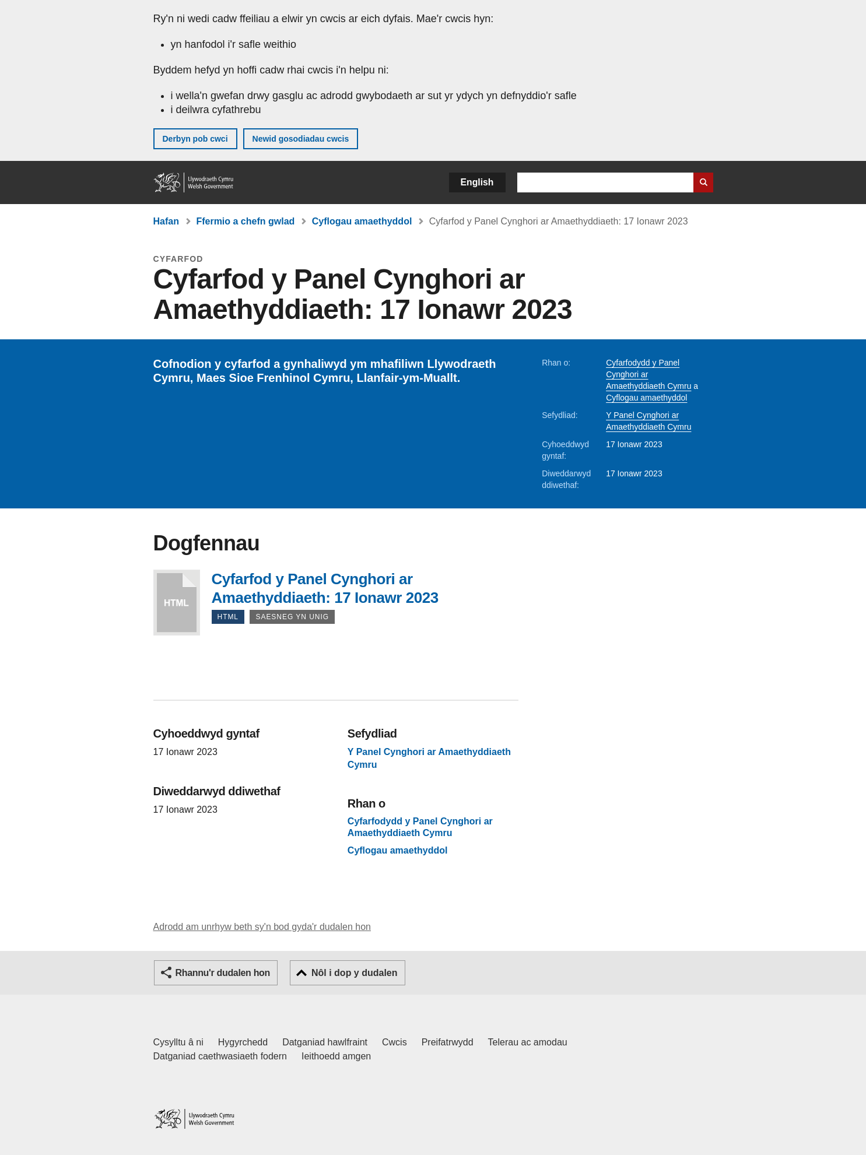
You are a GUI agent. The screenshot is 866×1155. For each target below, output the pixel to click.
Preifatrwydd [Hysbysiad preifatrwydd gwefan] (448, 1042)
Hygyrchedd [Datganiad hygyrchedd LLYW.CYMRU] (243, 1042)
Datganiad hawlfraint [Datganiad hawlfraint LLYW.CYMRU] (324, 1042)
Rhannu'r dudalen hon (223, 973)
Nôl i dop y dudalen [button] (354, 973)
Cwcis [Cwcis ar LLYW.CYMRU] (394, 1042)
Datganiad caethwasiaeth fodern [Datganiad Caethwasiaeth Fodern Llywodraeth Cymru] (220, 1056)
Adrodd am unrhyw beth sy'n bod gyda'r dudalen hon (262, 927)
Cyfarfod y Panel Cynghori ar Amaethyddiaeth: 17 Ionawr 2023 (176, 603)
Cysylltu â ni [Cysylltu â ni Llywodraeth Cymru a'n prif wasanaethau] (178, 1042)
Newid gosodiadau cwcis (301, 138)
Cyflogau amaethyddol (362, 221)
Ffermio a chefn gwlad (245, 221)
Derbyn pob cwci (195, 138)
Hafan (166, 221)
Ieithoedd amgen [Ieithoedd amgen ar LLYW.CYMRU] (336, 1056)
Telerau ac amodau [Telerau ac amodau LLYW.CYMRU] (527, 1042)
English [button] (477, 182)
